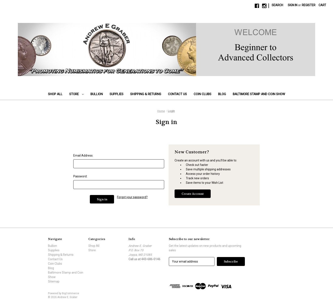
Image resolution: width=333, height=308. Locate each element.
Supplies (116, 94)
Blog (222, 94)
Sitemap (53, 281)
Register (308, 5)
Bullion (96, 94)
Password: (80, 176)
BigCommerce (70, 293)
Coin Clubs (202, 94)
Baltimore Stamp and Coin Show (259, 94)
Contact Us (177, 94)
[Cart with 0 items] (322, 5)
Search (277, 5)
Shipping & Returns (145, 94)
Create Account (193, 194)
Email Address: (83, 155)
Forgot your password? (132, 197)
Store (76, 94)
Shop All (55, 94)
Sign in (292, 5)
